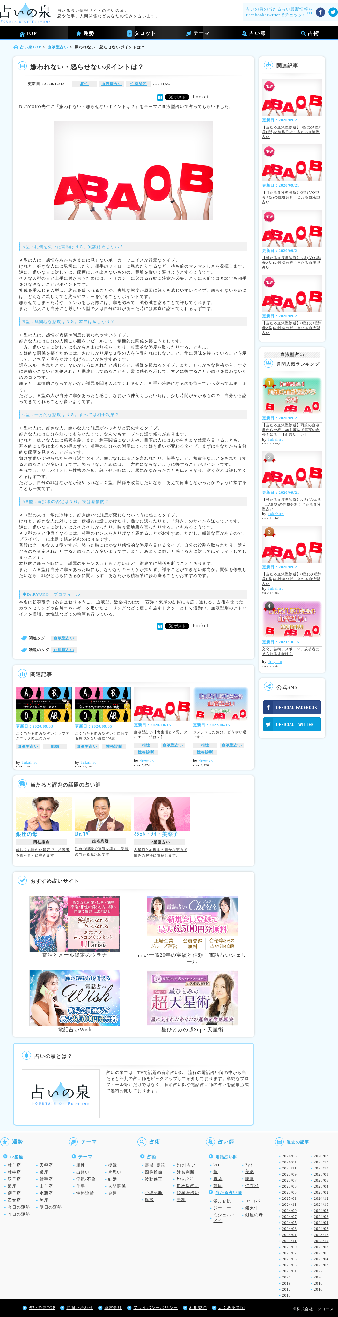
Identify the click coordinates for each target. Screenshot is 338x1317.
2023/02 (321, 1265)
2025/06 (321, 1180)
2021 (286, 1277)
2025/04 (321, 1186)
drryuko (147, 761)
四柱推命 (41, 842)
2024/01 (289, 1235)
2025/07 (289, 1180)
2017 (286, 1289)
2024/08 (321, 1210)
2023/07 (289, 1253)
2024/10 (321, 1204)
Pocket (201, 96)
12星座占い (63, 650)
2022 (318, 1271)
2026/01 (289, 1162)
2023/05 (289, 1259)
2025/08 (321, 1174)
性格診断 (138, 84)
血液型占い (111, 84)
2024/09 (289, 1210)
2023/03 (289, 1265)
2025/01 (289, 1198)
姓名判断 (100, 841)
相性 (84, 84)
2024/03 (289, 1229)
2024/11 (289, 1204)
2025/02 (321, 1192)
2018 (318, 1283)
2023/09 (289, 1247)
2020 (318, 1277)
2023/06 (321, 1253)
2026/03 (289, 1156)
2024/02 (321, 1229)
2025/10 (321, 1168)
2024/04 (321, 1222)
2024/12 (321, 1198)
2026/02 (321, 1156)
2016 (318, 1289)
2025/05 (289, 1186)
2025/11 (289, 1168)
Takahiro (30, 762)
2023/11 (289, 1241)
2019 (286, 1283)
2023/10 (321, 1241)
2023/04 (321, 1259)
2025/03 (289, 1192)
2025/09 (289, 1174)
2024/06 (321, 1216)
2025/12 (321, 1162)
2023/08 (321, 1247)
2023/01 (289, 1271)
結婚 (55, 746)
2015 (286, 1295)
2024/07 (289, 1216)
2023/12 (321, 1235)
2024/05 (289, 1222)
